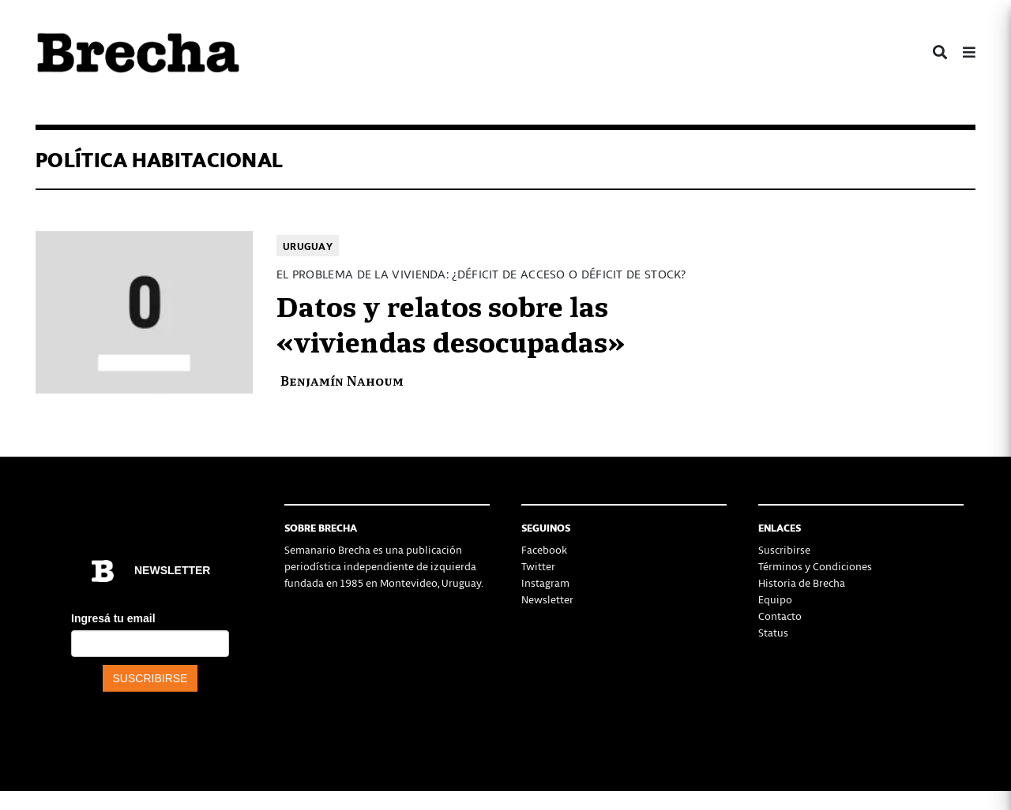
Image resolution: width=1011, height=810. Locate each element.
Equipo (775, 599)
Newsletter (547, 599)
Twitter (538, 565)
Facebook (544, 549)
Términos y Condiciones (815, 565)
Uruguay (308, 245)
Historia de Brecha (801, 582)
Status (773, 632)
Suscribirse (784, 549)
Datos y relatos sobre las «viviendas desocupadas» (450, 322)
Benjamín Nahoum (342, 379)
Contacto (780, 615)
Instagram (545, 582)
